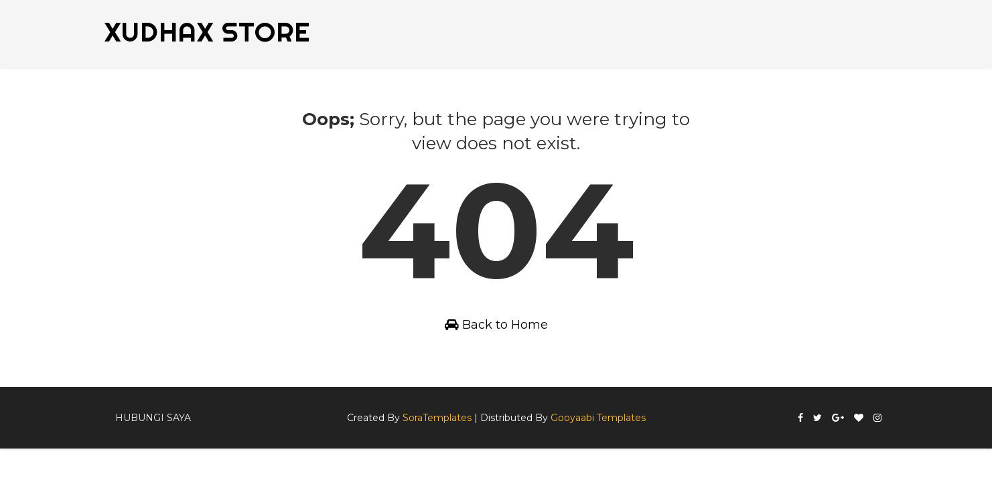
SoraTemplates (437, 418)
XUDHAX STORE (207, 31)
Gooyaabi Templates (598, 418)
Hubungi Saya (153, 418)
